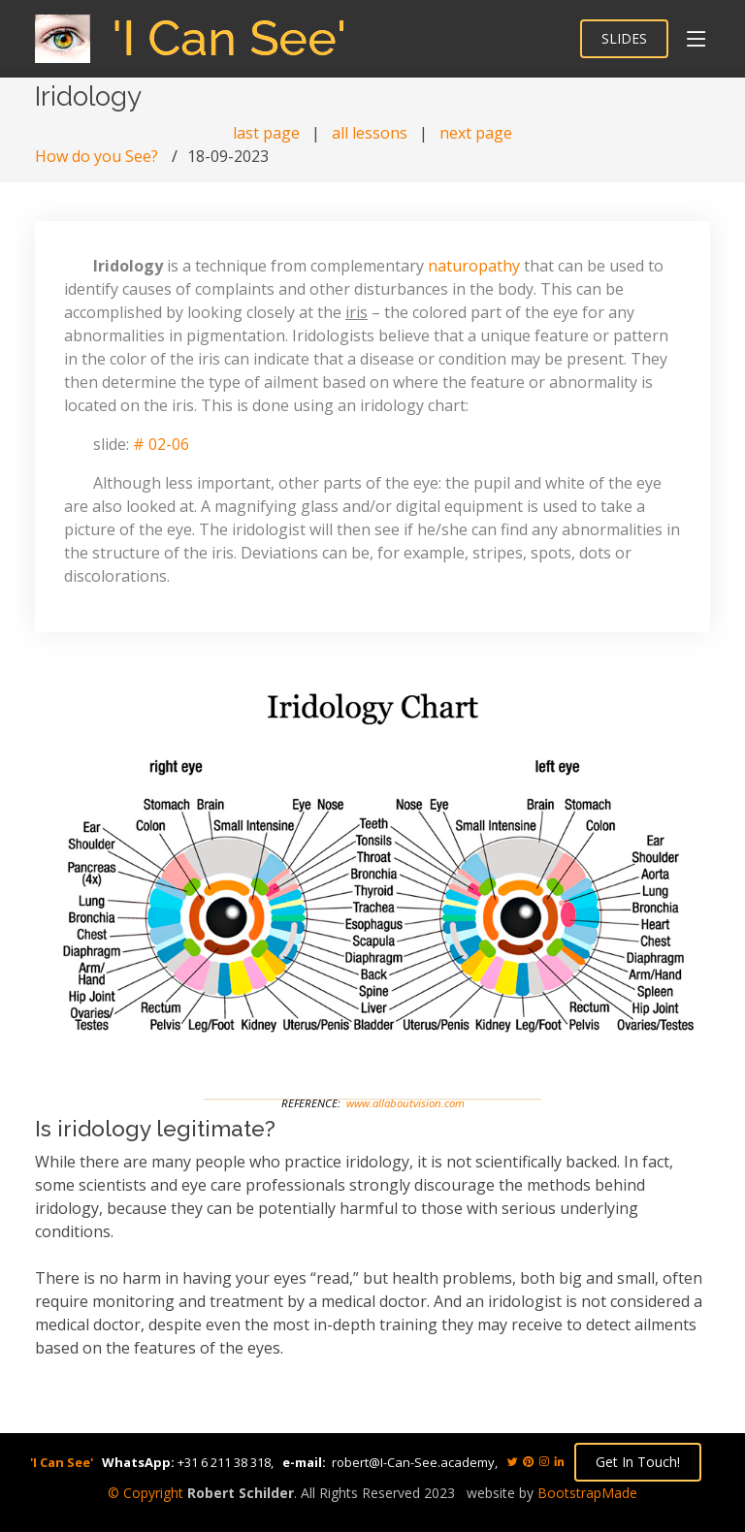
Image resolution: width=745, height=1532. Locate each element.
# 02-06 (161, 444)
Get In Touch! (638, 1461)
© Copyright (145, 1493)
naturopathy (474, 265)
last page (266, 133)
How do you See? (96, 156)
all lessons (369, 133)
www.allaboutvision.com (405, 1103)
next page (475, 133)
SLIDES (624, 38)
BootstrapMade (587, 1493)
